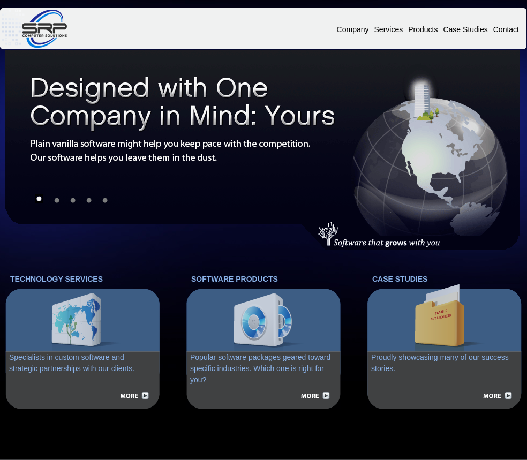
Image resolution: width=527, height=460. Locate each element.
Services (388, 29)
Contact (506, 29)
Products (423, 29)
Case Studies (465, 29)
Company (353, 29)
